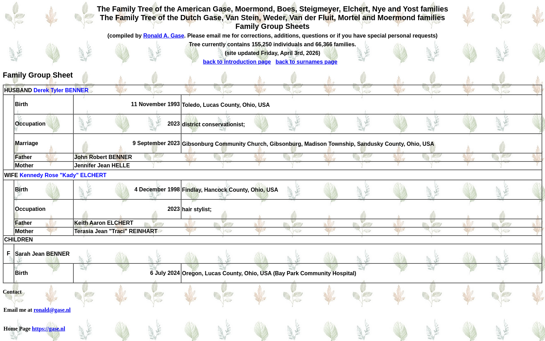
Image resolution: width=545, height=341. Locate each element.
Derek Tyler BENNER (60, 90)
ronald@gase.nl (52, 310)
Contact (12, 292)
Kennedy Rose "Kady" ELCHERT (62, 176)
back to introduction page (237, 62)
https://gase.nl (48, 329)
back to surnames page (306, 62)
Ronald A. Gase (163, 36)
